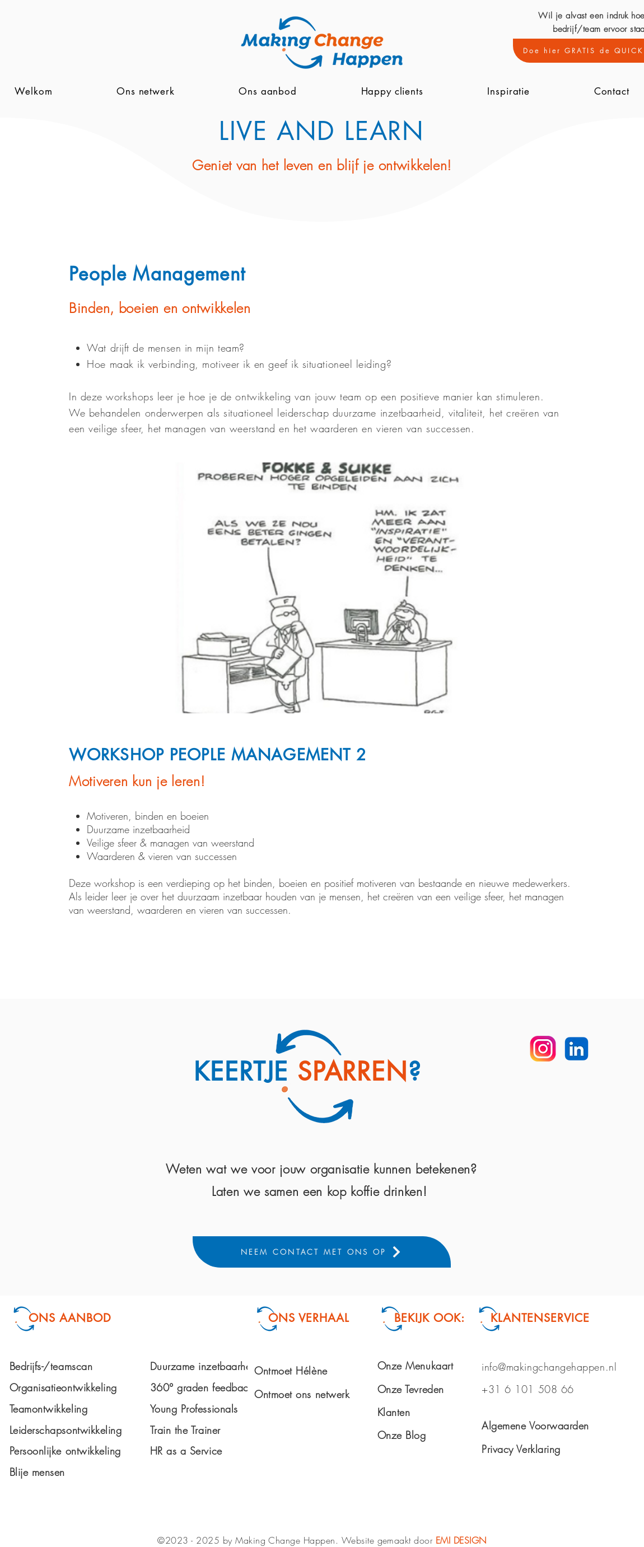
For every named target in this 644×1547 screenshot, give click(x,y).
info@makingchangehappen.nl (549, 1366)
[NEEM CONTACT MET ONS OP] (322, 1252)
